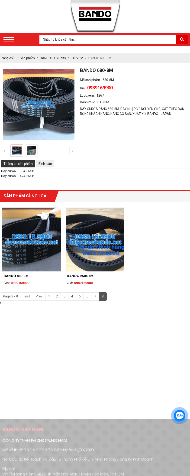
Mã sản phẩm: (90, 80)
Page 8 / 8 (10, 296)
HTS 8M (103, 102)
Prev (39, 296)
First (27, 296)
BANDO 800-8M (15, 275)
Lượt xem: (87, 95)
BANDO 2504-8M (80, 275)
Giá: (82, 88)
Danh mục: (88, 102)
